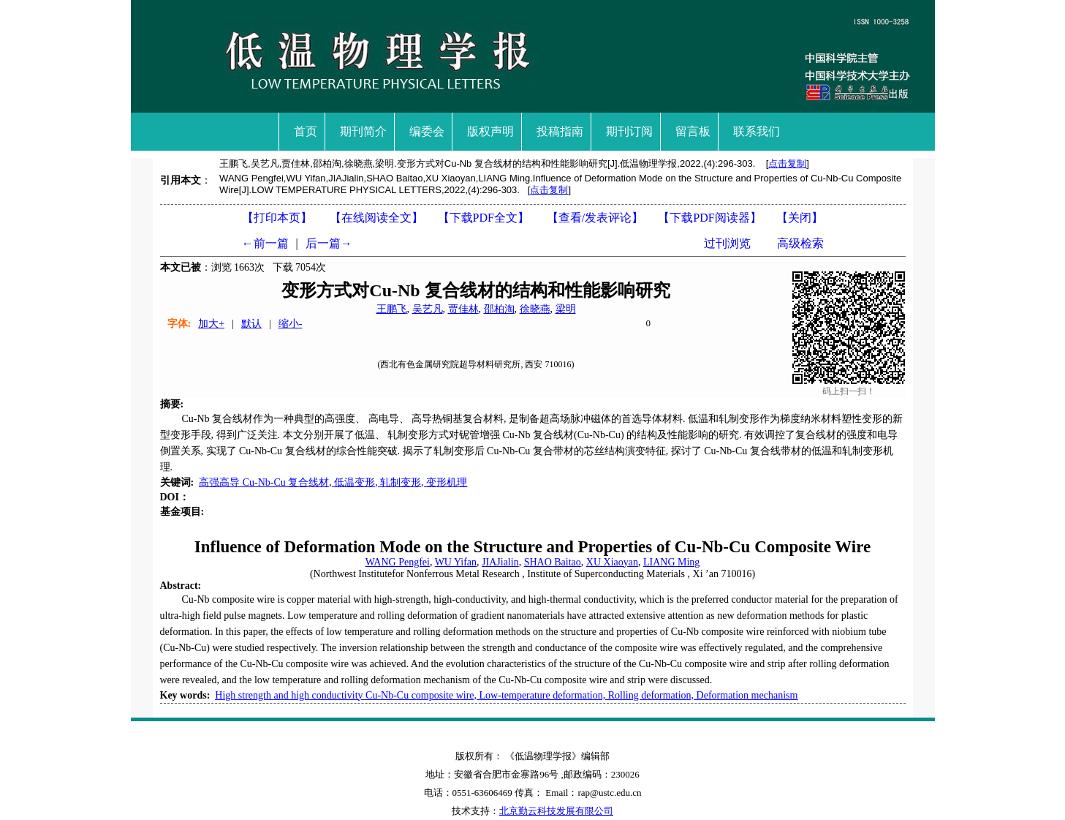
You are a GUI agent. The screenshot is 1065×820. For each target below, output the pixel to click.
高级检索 (800, 243)
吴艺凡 (427, 309)
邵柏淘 (499, 309)
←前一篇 (265, 243)
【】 (595, 217)
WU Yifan (456, 562)
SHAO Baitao (552, 562)
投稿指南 (560, 131)
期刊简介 (363, 131)
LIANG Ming (671, 562)
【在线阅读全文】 (376, 217)
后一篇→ (329, 243)
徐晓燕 (535, 309)
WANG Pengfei (397, 562)
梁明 (566, 309)
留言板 (692, 131)
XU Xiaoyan (612, 562)
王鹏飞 (391, 309)
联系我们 (756, 131)
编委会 (426, 131)
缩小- (290, 323)
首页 (305, 131)
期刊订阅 (629, 131)
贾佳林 (463, 309)
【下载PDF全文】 (483, 217)
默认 (251, 323)
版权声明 (490, 131)
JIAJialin (500, 562)
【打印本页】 (277, 217)
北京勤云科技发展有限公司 (556, 810)
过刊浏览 (727, 243)
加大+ (211, 323)
